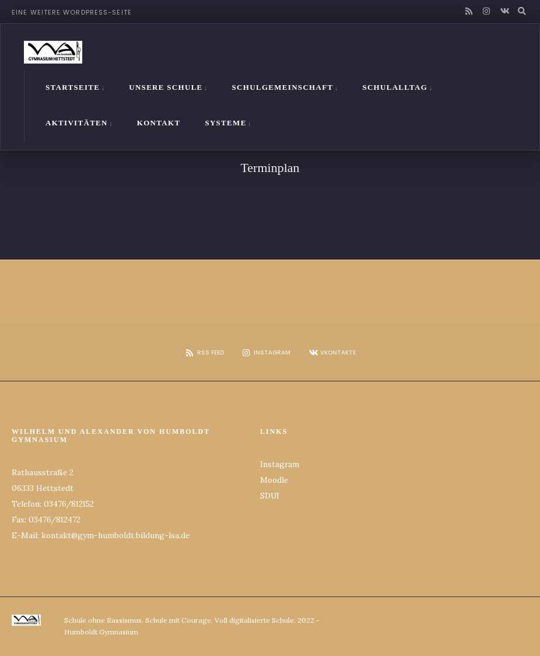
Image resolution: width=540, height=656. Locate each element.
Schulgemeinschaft (283, 84)
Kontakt (159, 120)
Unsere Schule (165, 84)
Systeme (225, 120)
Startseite (72, 84)
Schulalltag (394, 84)
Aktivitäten (76, 120)
